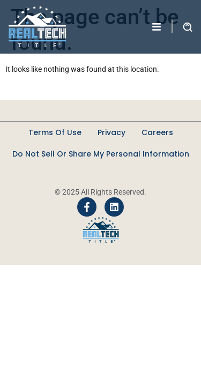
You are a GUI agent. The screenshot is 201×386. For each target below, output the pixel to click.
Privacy (111, 132)
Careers (157, 132)
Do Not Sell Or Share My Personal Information (100, 154)
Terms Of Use (54, 132)
